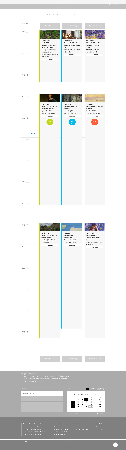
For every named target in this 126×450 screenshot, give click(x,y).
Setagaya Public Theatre (61, 429)
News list (26, 414)
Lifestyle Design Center (61, 431)
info (121, 7)
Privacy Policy (50, 441)
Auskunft (41, 441)
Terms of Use (60, 441)
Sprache (114, 6)
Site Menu (69, 441)
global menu (6, 7)
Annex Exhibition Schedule (33, 434)
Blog (97, 426)
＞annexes (100, 414)
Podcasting (99, 429)
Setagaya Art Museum (63, 6)
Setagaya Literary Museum (62, 426)
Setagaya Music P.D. (60, 434)
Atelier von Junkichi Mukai (32, 426)
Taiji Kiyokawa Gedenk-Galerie (34, 429)
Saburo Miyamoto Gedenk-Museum (35, 431)
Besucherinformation (29, 381)
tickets (99, 6)
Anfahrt (106, 6)
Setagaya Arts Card (80, 426)
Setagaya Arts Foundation (29, 441)
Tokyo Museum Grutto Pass (83, 429)
